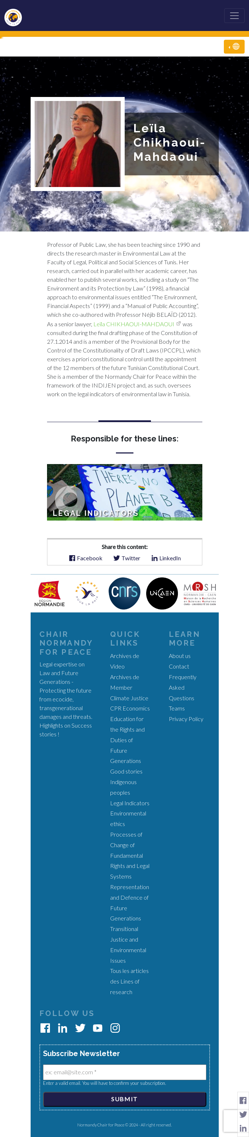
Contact (179, 666)
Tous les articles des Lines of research (129, 981)
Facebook (85, 557)
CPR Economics (130, 708)
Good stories (126, 771)
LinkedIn (166, 557)
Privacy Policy (186, 718)
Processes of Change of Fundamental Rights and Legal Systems (129, 855)
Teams (177, 708)
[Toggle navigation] (234, 15)
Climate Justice (129, 697)
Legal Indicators (129, 802)
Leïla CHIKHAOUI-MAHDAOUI (133, 323)
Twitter (126, 557)
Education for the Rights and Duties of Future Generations (127, 739)
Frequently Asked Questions (183, 687)
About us (180, 655)
